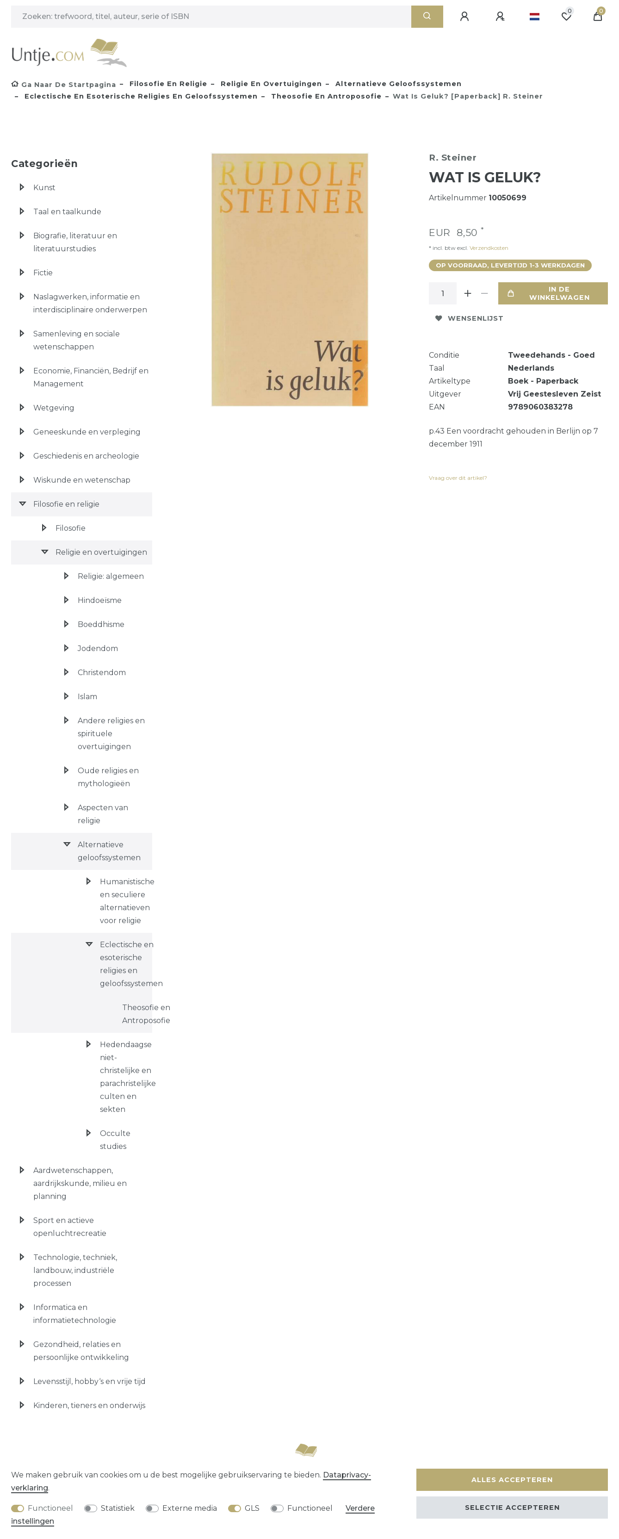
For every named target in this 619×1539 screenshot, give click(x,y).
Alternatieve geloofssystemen (397, 84)
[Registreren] (501, 16)
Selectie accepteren (512, 1507)
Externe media (189, 1508)
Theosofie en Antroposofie (325, 96)
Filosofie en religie (167, 84)
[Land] (535, 16)
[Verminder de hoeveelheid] (484, 293)
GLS (252, 1508)
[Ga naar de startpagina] (63, 85)
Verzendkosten (488, 247)
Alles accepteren (512, 1480)
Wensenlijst (469, 318)
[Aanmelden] (466, 16)
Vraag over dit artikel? (458, 477)
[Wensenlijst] (566, 16)
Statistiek (118, 1508)
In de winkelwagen (548, 293)
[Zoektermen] (211, 17)
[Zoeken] (427, 17)
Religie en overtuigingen (270, 84)
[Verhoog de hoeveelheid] (467, 293)
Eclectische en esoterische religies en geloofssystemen (140, 96)
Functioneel (50, 1508)
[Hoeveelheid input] (443, 293)
